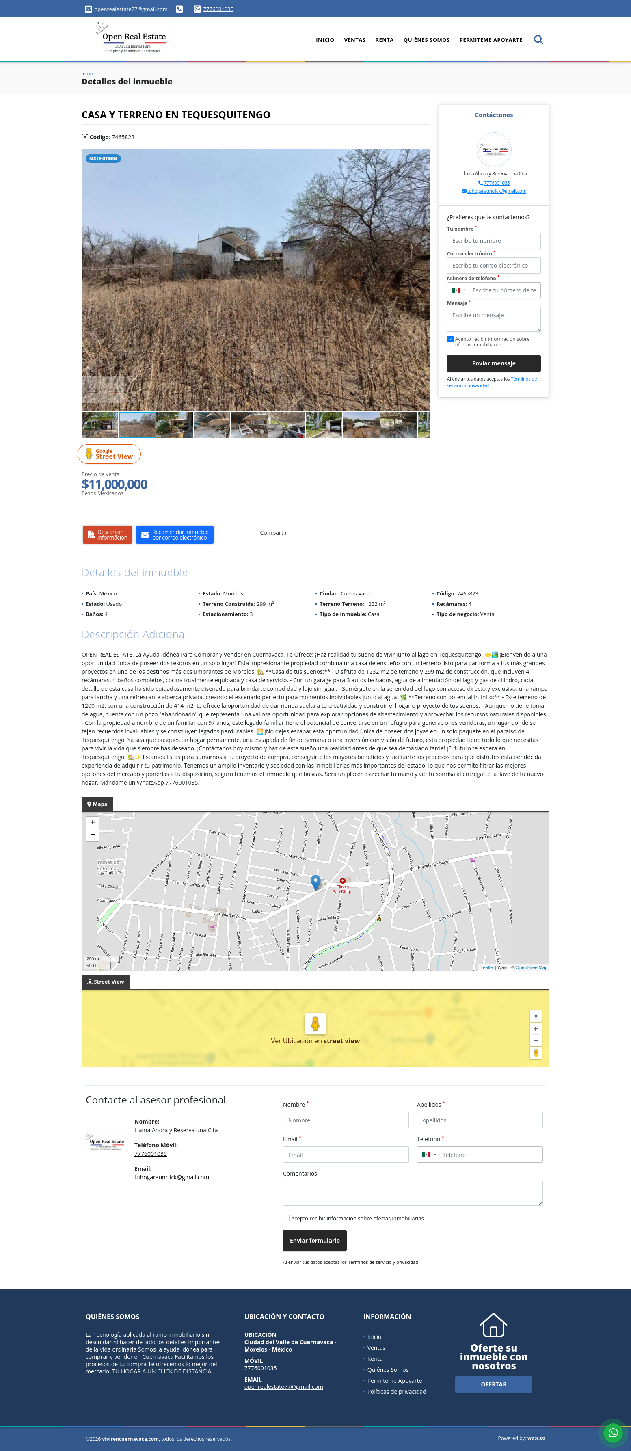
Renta (384, 39)
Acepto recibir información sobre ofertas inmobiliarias (357, 1218)
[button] (423, 156)
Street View (110, 454)
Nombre (296, 1104)
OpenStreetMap (531, 967)
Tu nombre (462, 228)
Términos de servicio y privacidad (383, 1262)
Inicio (325, 39)
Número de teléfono (473, 278)
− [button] (92, 835)
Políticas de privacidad (396, 1391)
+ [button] (92, 823)
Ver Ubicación (293, 1040)
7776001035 (218, 9)
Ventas (354, 39)
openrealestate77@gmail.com (283, 1386)
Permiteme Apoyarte (491, 39)
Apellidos (431, 1104)
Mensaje (459, 303)
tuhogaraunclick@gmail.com (496, 191)
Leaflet (487, 967)
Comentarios (300, 1173)
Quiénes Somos (427, 39)
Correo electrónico (471, 253)
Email (292, 1139)
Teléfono (430, 1139)
